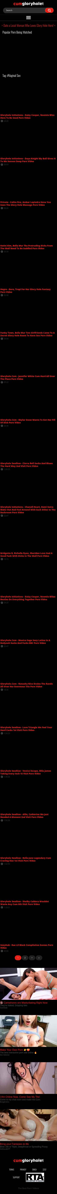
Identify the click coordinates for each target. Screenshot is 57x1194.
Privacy (23, 1169)
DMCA (34, 1169)
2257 (44, 1169)
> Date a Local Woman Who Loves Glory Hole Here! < (28, 25)
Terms (11, 1169)
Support (16, 1177)
